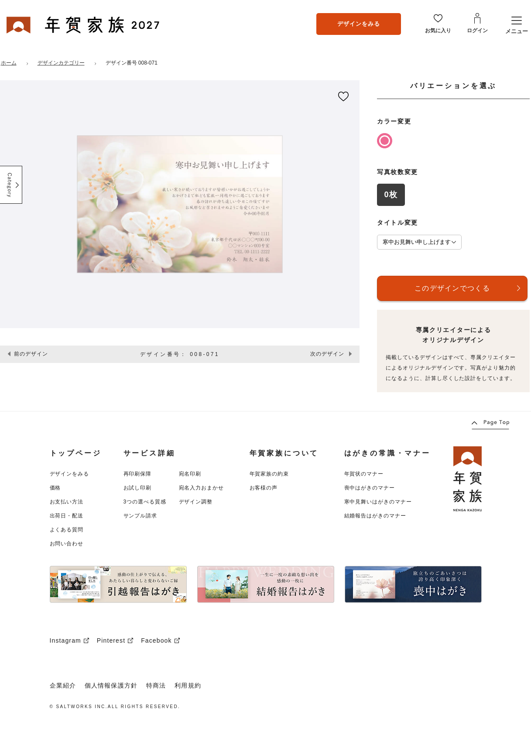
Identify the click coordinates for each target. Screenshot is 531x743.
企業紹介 (63, 685)
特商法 (156, 685)
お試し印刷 (137, 488)
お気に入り (438, 30)
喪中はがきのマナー (369, 488)
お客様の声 (264, 488)
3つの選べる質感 (144, 502)
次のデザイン (327, 354)
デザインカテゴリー (61, 63)
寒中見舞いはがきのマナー (378, 502)
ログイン (477, 30)
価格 (55, 488)
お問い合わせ (67, 544)
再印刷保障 (137, 474)
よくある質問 (67, 530)
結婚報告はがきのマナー (375, 516)
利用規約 (188, 685)
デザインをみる (358, 24)
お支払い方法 (67, 502)
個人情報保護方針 (111, 685)
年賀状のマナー (364, 474)
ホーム (9, 63)
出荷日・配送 (67, 516)
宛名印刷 (190, 474)
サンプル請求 (140, 516)
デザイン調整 (196, 502)
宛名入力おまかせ (201, 488)
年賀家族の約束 (269, 474)
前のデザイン (31, 354)
